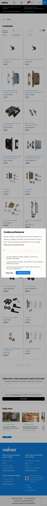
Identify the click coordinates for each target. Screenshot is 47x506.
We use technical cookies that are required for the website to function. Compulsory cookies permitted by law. (23, 251)
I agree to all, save (23, 273)
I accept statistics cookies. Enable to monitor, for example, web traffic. (22, 257)
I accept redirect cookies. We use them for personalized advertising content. (24, 262)
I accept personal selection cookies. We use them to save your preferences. (23, 268)
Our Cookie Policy (18, 245)
